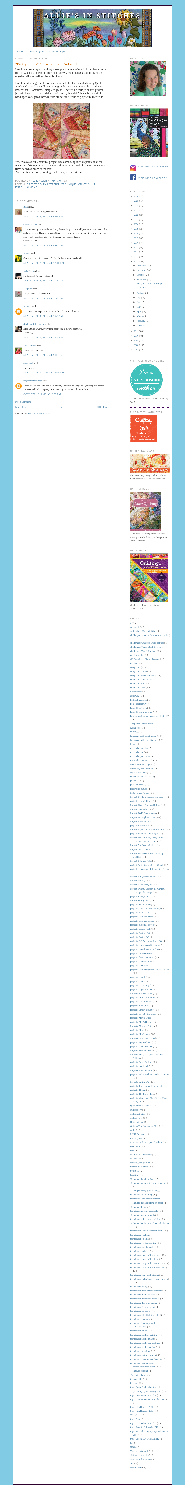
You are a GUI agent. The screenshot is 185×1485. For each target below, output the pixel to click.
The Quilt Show (138, 1375)
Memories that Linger (140, 764)
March (140, 316)
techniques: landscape (140, 1319)
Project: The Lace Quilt (141, 884)
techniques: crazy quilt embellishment (148, 1267)
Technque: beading (139, 1370)
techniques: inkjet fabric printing (145, 1315)
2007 (136, 349)
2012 (136, 261)
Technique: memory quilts (142, 1215)
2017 (136, 238)
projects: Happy (138, 981)
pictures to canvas (138, 788)
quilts (133, 1130)
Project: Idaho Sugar (140, 821)
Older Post (102, 407)
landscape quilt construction (143, 735)
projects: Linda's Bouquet (142, 1009)
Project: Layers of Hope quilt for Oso (148, 829)
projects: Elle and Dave (141, 953)
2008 (136, 345)
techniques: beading (139, 1234)
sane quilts (135, 1146)
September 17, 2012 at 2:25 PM (43, 372)
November (142, 270)
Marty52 (27, 306)
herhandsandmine (138, 699)
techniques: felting (139, 1286)
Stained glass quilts (139, 1166)
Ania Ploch (28, 271)
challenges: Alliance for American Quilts (149, 635)
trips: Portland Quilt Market (143, 1423)
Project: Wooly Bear (140, 900)
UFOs (133, 1447)
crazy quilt (135, 667)
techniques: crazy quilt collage (144, 1259)
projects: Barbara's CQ (141, 912)
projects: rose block (139, 1066)
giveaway (135, 695)
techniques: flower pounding (144, 1302)
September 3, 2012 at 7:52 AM (43, 298)
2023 (136, 210)
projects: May (137, 1030)
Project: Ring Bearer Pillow (143, 876)
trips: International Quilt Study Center (148, 1399)
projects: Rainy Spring (141, 1062)
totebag (134, 1383)
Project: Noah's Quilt (140, 849)
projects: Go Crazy (139, 965)
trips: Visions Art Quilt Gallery (145, 1438)
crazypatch (28, 363)
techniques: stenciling (140, 1351)
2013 (136, 256)
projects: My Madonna (141, 1042)
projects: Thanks (138, 1090)
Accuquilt (135, 627)
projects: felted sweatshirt (142, 957)
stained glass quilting (140, 1162)
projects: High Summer (141, 989)
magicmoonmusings (33, 380)
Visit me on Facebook (152, 178)
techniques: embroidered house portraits (149, 1279)
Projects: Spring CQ (140, 1081)
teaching (134, 1175)
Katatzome (135, 727)
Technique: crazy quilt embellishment (148, 1183)
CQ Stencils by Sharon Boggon (145, 659)
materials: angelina (139, 748)
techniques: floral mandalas (143, 1294)
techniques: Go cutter (140, 1310)
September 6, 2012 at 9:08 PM (43, 355)
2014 (136, 252)
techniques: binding (139, 1238)
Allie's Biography (57, 51)
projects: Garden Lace (140, 961)
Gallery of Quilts (36, 51)
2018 (136, 233)
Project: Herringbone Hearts (143, 817)
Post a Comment (23, 401)
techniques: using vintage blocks (145, 1359)
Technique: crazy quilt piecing (144, 1190)
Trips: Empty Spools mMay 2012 (146, 1391)
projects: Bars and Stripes (142, 920)
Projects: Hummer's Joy (141, 993)
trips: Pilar (135, 1419)
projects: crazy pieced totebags (144, 945)
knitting (134, 731)
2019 (136, 228)
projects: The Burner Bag (142, 1094)
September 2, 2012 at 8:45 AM (43, 245)
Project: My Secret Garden (143, 845)
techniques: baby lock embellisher (146, 1230)
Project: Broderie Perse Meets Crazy (147, 796)
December (142, 265)
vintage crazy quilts (139, 1455)
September (142, 279)
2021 (136, 219)
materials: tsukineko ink (141, 760)
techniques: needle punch (142, 1338)
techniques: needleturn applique (145, 1343)
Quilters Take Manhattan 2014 (144, 1126)
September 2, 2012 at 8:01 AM (43, 216)
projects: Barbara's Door (142, 916)
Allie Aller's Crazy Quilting (143, 631)
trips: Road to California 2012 (144, 1427)
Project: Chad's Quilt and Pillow (145, 805)
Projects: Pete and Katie (141, 1050)
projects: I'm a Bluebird (141, 1001)
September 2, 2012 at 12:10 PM (43, 263)
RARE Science (137, 1134)
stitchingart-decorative (34, 324)
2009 (136, 340)
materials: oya (137, 752)
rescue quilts (136, 1138)
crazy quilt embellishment (142, 675)
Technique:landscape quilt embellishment (149, 1223)
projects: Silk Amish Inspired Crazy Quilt (149, 1074)
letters (133, 744)
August (140, 292)
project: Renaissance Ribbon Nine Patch (149, 869)
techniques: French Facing (142, 1307)
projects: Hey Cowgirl (141, 985)
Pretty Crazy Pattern (43, 184)
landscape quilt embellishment (144, 740)
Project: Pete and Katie (141, 861)
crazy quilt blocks (138, 671)
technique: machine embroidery (145, 1210)
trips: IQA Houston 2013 (142, 1410)
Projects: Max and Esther (142, 1026)
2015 (136, 247)
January (141, 325)
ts (131, 1443)
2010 (136, 335)
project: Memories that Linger (144, 833)
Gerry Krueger (30, 224)
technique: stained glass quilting (145, 1219)
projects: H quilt (138, 977)
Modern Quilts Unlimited (142, 768)
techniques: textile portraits (143, 1355)
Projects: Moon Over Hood (143, 1038)
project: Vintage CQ (140, 896)
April (139, 311)
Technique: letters (138, 1207)
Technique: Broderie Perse (143, 1179)
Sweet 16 (134, 1170)
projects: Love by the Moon (143, 1013)
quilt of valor (136, 1117)
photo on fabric (137, 784)
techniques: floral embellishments (146, 1290)
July (139, 297)
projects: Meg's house (140, 1034)
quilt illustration (138, 1113)
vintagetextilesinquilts (140, 1459)
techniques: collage (139, 1251)
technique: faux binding (141, 1194)
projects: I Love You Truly (143, 997)
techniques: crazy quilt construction (147, 1263)
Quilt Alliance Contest (141, 1105)
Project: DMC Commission (143, 813)
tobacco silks (136, 1379)
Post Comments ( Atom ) (39, 413)
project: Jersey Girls (140, 825)
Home (20, 51)
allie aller (39, 180)
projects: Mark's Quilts (141, 1017)
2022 (136, 214)
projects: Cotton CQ (140, 937)
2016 (136, 242)
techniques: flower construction (145, 1298)
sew (132, 1150)
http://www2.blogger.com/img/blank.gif (149, 716)
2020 (136, 224)
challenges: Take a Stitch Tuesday (146, 647)
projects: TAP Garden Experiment (146, 1086)
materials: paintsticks (140, 756)
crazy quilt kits (137, 683)
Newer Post (20, 407)
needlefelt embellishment (142, 776)
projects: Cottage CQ (140, 933)
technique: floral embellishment (145, 1198)
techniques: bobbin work (142, 1247)
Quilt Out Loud (137, 1122)
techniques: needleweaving (143, 1347)
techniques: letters (139, 1330)
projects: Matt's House (141, 1022)
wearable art (136, 1467)
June (139, 302)
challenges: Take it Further (143, 651)
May (139, 306)
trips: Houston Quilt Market (143, 1395)
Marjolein (28, 288)
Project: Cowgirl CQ (140, 809)
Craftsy (134, 663)
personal (134, 780)
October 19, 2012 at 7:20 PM (42, 394)
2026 (136, 196)
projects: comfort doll (140, 928)
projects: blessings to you (142, 924)
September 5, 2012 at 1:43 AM (43, 337)
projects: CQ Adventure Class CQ (146, 941)
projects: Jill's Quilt (139, 1005)
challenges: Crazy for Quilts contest (147, 642)
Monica (27, 253)
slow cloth (135, 1158)
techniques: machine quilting (144, 1334)
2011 (136, 331)
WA (132, 1463)
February (141, 320)
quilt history (136, 1109)
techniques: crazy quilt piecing (144, 1275)
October (141, 274)
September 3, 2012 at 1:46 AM (43, 280)
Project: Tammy (138, 880)
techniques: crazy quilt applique (145, 1255)
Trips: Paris (136, 1415)
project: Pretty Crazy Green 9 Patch (147, 865)
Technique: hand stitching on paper (147, 1202)
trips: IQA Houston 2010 (142, 1407)
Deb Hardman (30, 345)
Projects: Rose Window (141, 1070)
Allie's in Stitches (92, 15)
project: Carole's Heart (141, 801)
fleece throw (136, 691)
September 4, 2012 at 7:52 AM (43, 316)
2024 (136, 205)
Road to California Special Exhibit (146, 1142)
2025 (136, 200)
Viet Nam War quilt (139, 1451)
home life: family (138, 703)
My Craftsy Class (138, 772)
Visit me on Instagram (153, 166)
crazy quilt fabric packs (141, 679)
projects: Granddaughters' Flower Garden (149, 969)
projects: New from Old (141, 1046)
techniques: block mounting (143, 1242)
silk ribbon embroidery (141, 1154)
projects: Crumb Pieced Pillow (144, 949)
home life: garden (138, 708)
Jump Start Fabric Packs (141, 723)
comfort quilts (137, 655)
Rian (25, 206)
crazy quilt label (138, 687)
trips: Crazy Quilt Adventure (144, 1387)
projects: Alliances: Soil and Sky (145, 908)
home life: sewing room (141, 712)
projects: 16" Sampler (140, 904)
